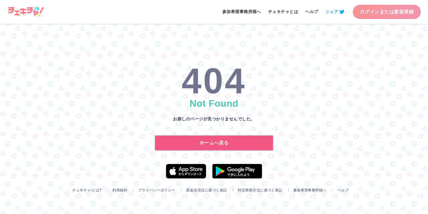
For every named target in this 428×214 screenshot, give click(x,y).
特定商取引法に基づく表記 (260, 190)
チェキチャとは (283, 11)
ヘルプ (311, 11)
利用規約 (119, 190)
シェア (331, 11)
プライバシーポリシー (156, 190)
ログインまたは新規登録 (387, 11)
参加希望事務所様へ (241, 11)
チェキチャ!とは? (86, 190)
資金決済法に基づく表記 (206, 190)
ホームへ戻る (214, 142)
